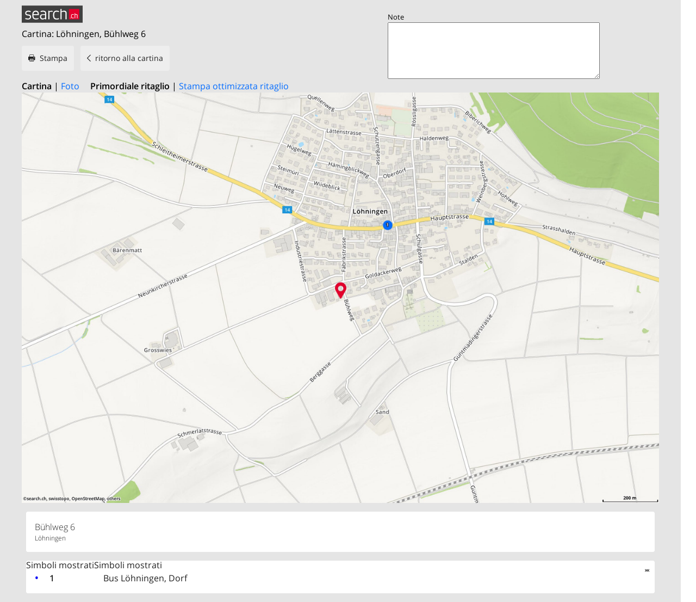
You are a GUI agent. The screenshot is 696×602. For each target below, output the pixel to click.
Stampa (53, 58)
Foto (70, 86)
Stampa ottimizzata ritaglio (234, 86)
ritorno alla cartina (129, 58)
